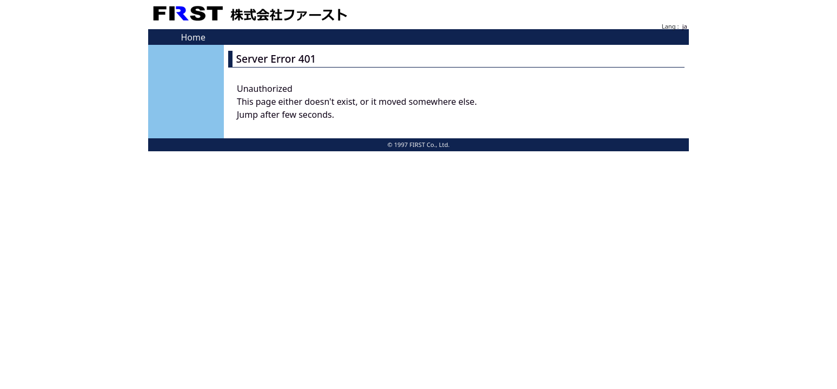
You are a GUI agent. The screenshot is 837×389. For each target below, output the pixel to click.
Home (193, 37)
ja (684, 26)
